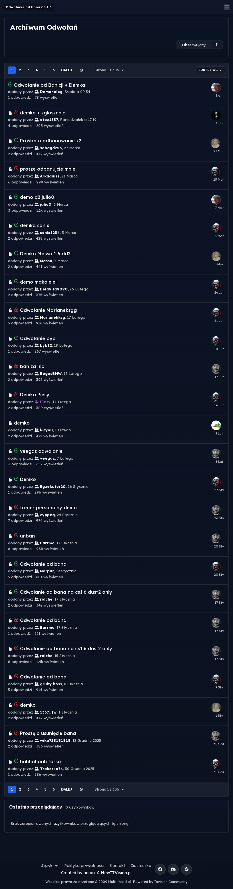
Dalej (67, 70)
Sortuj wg (210, 70)
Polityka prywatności (84, 865)
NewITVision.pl (116, 872)
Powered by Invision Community (160, 882)
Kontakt (117, 865)
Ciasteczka (140, 865)
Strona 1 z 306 (110, 70)
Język (50, 865)
